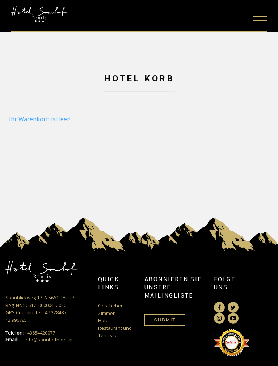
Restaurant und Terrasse (115, 331)
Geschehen (111, 305)
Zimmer (106, 313)
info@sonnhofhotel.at (39, 339)
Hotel (104, 320)
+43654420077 (30, 332)
